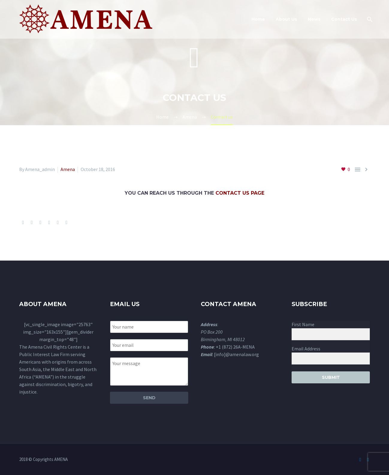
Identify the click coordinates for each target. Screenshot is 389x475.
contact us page (239, 193)
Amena (68, 169)
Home (258, 19)
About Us (286, 19)
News (314, 19)
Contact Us (344, 19)
